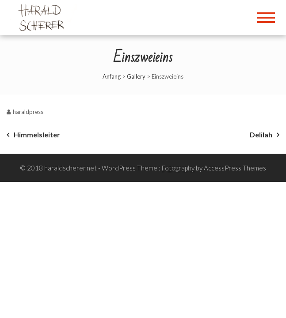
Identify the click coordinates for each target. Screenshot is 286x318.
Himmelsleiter (37, 134)
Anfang (112, 76)
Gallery (136, 76)
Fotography (178, 168)
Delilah (261, 134)
